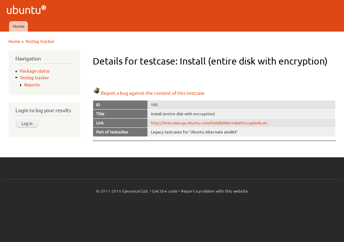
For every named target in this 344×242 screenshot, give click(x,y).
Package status (35, 71)
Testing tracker (39, 41)
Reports (32, 84)
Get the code (164, 191)
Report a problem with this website (214, 191)
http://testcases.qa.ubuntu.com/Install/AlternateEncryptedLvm (209, 123)
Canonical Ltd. (135, 191)
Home (19, 26)
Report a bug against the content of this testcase (149, 93)
